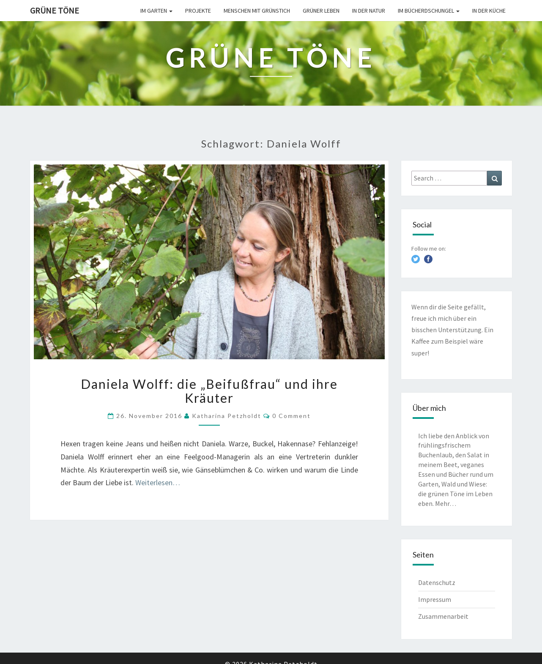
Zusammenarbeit (443, 616)
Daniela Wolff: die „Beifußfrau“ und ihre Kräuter (209, 390)
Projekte (198, 10)
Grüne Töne (54, 10)
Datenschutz (436, 582)
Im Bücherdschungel (429, 10)
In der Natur (368, 10)
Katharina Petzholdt (226, 415)
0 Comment (291, 415)
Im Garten (156, 10)
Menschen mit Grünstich (257, 10)
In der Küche (489, 10)
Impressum (434, 599)
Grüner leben (321, 10)
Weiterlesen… (157, 482)
